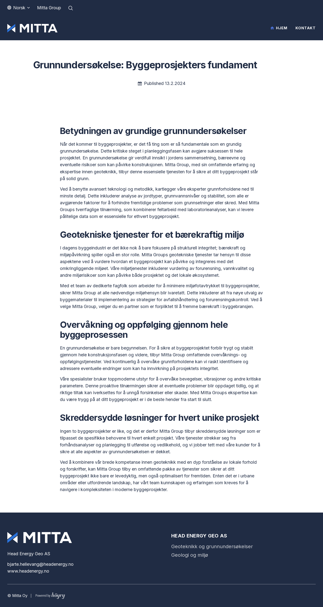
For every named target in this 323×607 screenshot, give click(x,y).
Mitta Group (49, 7)
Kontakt (305, 28)
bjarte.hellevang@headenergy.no (40, 564)
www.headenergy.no (28, 571)
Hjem (281, 28)
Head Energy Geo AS (199, 536)
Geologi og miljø (189, 555)
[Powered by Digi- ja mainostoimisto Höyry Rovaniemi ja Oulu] (50, 594)
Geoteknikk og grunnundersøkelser (212, 546)
